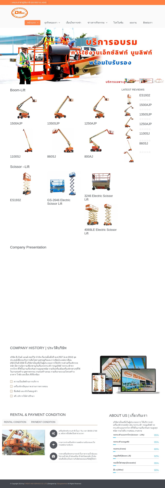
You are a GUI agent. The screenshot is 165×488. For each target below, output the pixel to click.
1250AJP (90, 123)
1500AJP (16, 123)
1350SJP (53, 123)
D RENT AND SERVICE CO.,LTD (35, 484)
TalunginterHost (62, 484)
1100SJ (15, 156)
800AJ (88, 156)
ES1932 (15, 200)
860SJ (51, 156)
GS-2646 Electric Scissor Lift (58, 201)
